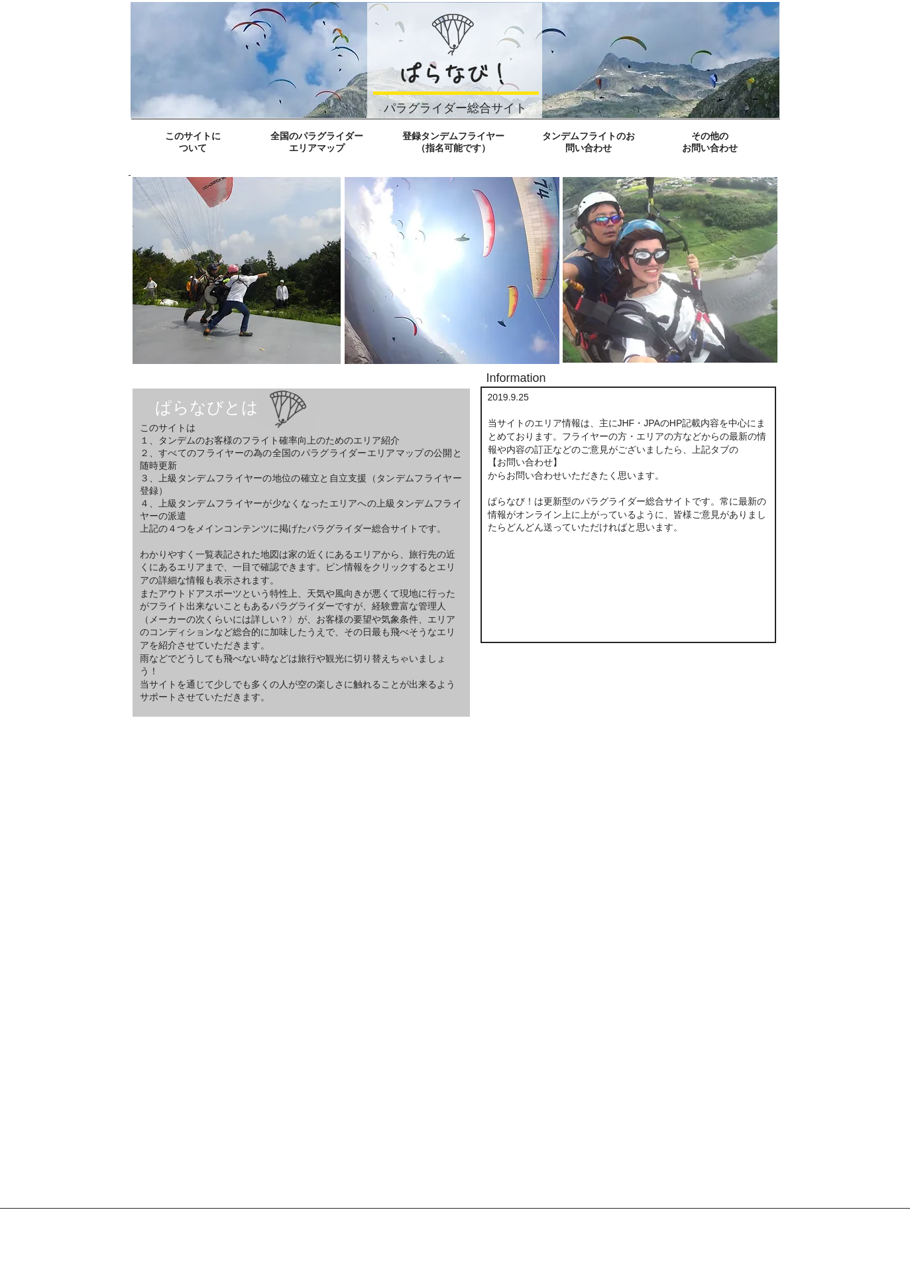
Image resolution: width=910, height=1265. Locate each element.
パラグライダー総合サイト (455, 108)
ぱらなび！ (454, 74)
